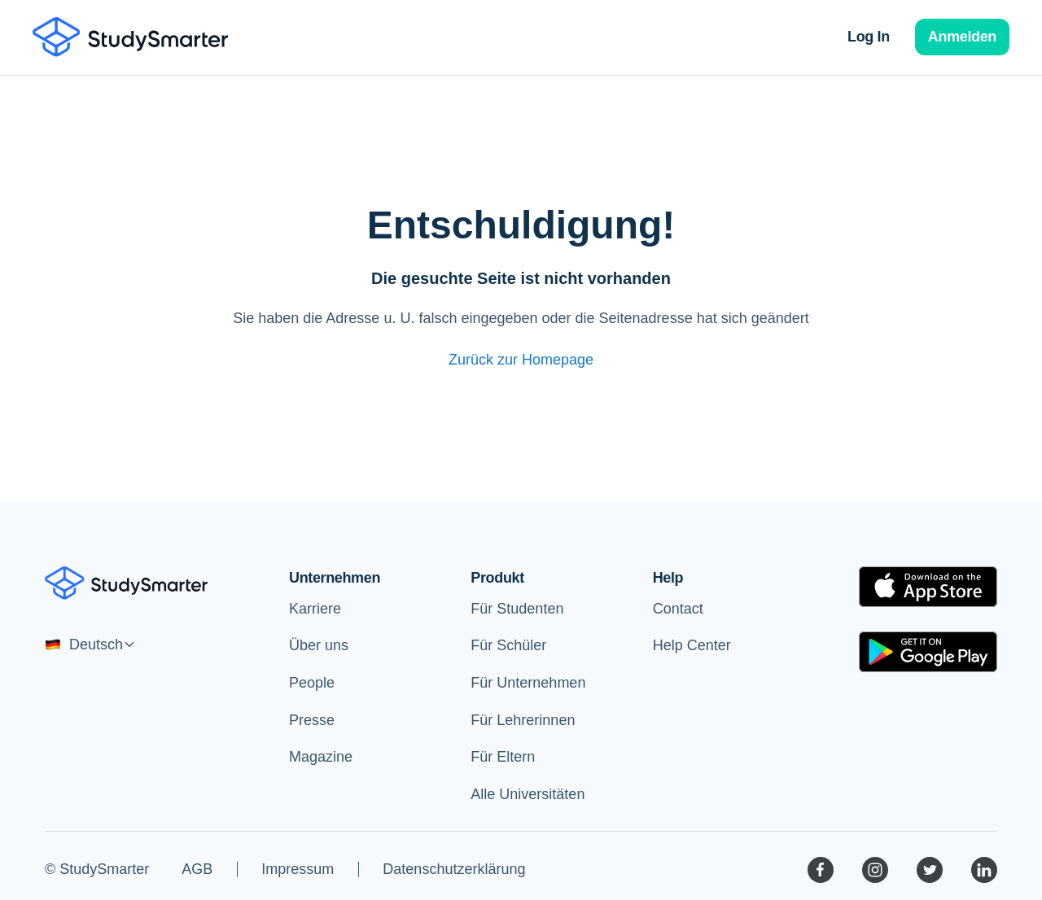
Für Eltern (503, 757)
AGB (197, 869)
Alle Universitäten (527, 794)
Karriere (315, 609)
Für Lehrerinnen (523, 720)
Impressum (297, 869)
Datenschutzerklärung (454, 869)
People (312, 683)
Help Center (692, 645)
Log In (868, 36)
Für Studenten (517, 609)
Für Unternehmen (528, 683)
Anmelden (962, 36)
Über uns (318, 645)
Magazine (320, 757)
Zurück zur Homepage (521, 360)
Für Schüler (508, 645)
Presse (312, 720)
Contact (678, 609)
